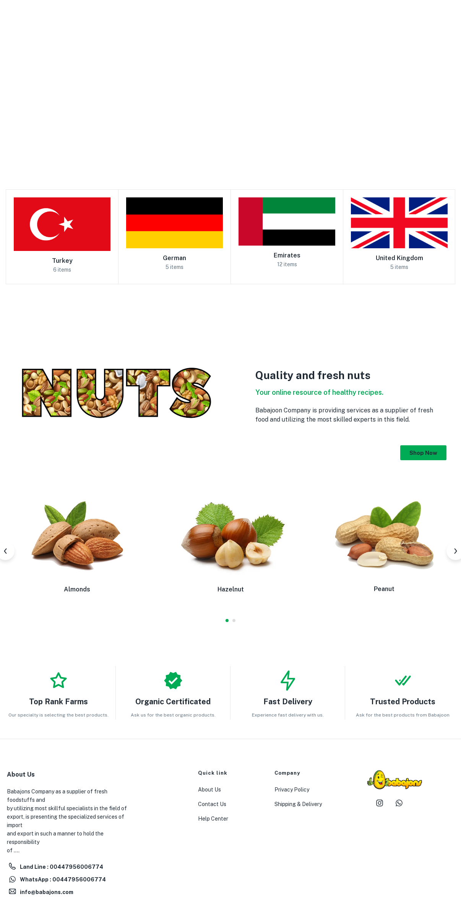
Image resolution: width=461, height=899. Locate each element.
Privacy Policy (291, 790)
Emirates (287, 255)
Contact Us (212, 804)
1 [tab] (227, 620)
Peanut (384, 589)
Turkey (62, 260)
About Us (209, 790)
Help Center (213, 819)
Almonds (77, 589)
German (174, 258)
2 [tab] (233, 620)
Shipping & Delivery (298, 804)
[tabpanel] (77, 545)
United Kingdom (399, 258)
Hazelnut (231, 589)
